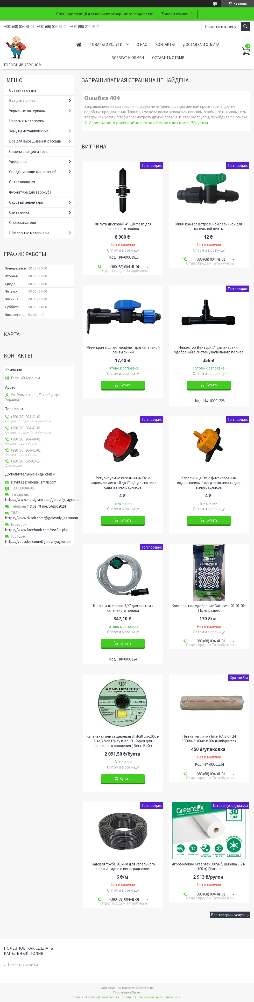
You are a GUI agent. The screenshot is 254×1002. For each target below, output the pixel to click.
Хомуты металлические (29, 131)
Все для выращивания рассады (35, 141)
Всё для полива (22, 100)
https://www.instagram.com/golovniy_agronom (43, 499)
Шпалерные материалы (29, 232)
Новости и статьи (23, 964)
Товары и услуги (106, 44)
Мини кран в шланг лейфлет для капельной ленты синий (123, 349)
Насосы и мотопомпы (27, 120)
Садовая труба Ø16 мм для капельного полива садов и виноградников (123, 866)
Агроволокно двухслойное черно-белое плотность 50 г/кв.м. (149, 123)
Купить (125, 384)
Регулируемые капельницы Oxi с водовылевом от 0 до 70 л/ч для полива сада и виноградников (123, 483)
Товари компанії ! (177, 13)
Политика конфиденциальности (159, 997)
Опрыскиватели (22, 222)
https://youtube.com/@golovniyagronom (38, 541)
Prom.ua (148, 988)
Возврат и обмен (127, 57)
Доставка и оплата (201, 44)
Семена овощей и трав (28, 151)
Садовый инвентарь (26, 202)
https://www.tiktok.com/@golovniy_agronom (41, 517)
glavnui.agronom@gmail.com (33, 482)
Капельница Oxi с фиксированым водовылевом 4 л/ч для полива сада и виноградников (209, 483)
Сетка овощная (22, 181)
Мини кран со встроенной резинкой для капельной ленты (209, 226)
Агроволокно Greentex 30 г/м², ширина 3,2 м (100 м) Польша (208, 866)
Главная (79, 44)
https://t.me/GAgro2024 (46, 506)
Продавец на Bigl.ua (127, 992)
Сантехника (19, 212)
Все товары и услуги (228, 914)
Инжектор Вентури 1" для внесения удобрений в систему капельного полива (208, 349)
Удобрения (18, 161)
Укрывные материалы (27, 110)
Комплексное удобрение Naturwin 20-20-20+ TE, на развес (209, 608)
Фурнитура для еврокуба (30, 192)
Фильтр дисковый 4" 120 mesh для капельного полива (122, 226)
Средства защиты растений (33, 171)
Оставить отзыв (168, 57)
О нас (142, 44)
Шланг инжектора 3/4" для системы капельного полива (123, 608)
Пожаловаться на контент (117, 997)
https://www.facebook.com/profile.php (36, 529)
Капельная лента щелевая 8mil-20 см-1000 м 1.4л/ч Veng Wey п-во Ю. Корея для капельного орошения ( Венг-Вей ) (122, 741)
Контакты (165, 44)
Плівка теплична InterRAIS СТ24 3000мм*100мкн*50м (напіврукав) (209, 738)
